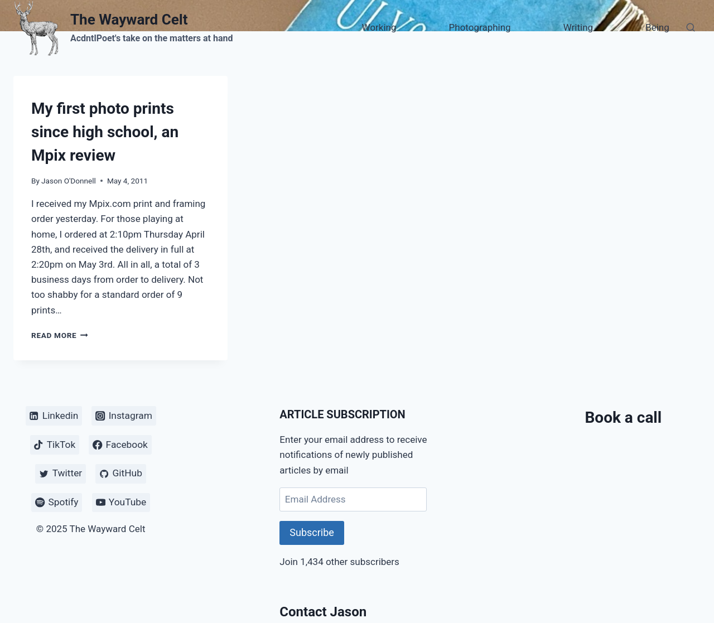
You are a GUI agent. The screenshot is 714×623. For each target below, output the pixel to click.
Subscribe (312, 532)
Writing (578, 27)
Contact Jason (322, 612)
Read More (59, 335)
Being (657, 27)
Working (379, 27)
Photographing (480, 27)
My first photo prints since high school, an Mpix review (104, 132)
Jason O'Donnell (68, 180)
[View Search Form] (691, 28)
